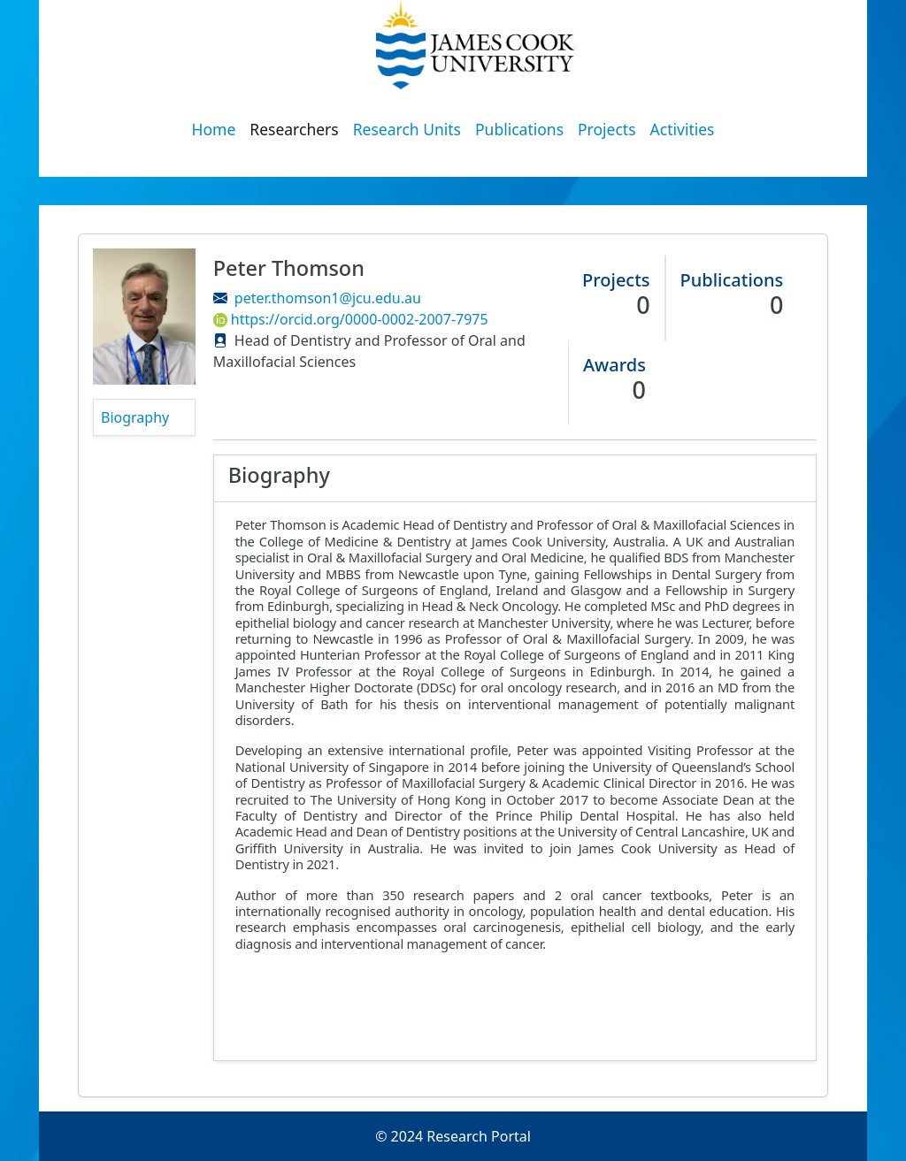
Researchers (294, 129)
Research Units (407, 129)
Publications (519, 129)
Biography (135, 417)
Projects (607, 129)
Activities (682, 129)
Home (214, 129)
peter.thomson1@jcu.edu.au (327, 298)
